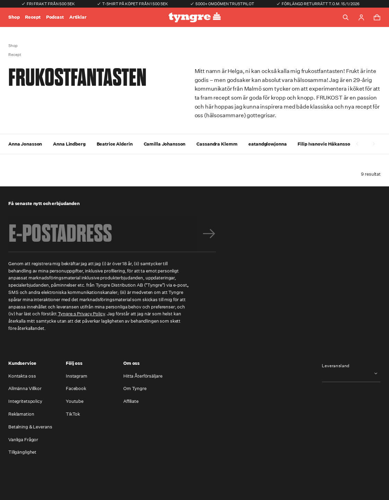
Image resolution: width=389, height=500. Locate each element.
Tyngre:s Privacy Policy (81, 314)
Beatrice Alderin (115, 144)
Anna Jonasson (25, 144)
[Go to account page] (361, 17)
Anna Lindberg (69, 144)
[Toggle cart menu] (376, 17)
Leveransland (336, 366)
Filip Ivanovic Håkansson (325, 144)
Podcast (55, 17)
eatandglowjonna (267, 144)
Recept (32, 17)
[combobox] (351, 373)
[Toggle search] (345, 17)
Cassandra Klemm (216, 144)
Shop (13, 17)
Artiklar (78, 17)
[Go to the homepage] (195, 17)
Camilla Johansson (165, 144)
